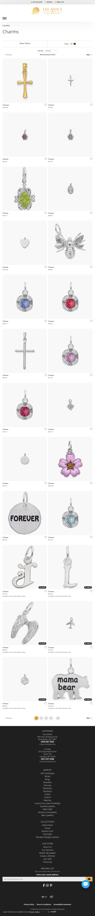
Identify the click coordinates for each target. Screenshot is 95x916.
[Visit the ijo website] (44, 897)
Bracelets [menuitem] (47, 782)
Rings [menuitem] (47, 779)
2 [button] (41, 718)
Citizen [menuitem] (47, 828)
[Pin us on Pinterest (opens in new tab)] (51, 885)
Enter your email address (47, 874)
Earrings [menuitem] (47, 785)
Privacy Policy (29, 904)
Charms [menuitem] (47, 797)
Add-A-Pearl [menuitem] (47, 825)
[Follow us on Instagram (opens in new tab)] (47, 885)
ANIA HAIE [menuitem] (47, 809)
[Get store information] (48, 744)
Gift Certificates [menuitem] (47, 773)
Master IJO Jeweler (47, 853)
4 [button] (51, 718)
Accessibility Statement (62, 904)
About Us (47, 847)
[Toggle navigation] (4, 18)
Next (88, 55)
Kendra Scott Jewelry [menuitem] (47, 812)
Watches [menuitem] (47, 800)
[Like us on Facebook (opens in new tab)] (44, 885)
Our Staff (48, 859)
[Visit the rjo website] (51, 897)
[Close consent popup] (48, 912)
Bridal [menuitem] (47, 776)
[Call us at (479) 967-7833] (47, 741)
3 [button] (46, 718)
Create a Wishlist (47, 856)
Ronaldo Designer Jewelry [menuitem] (47, 837)
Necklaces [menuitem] (47, 788)
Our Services (47, 850)
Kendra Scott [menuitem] (47, 831)
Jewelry (7, 25)
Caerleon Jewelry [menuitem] (47, 806)
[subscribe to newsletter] (89, 879)
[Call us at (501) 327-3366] (47, 759)
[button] (36, 2)
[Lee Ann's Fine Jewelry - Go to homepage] (47, 11)
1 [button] (37, 717)
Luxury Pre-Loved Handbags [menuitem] (47, 803)
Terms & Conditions (44, 904)
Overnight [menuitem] (47, 834)
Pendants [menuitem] (47, 791)
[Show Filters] (25, 43)
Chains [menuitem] (47, 794)
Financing (47, 862)
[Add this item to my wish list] (45, 105)
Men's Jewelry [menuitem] (47, 815)
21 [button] (58, 718)
